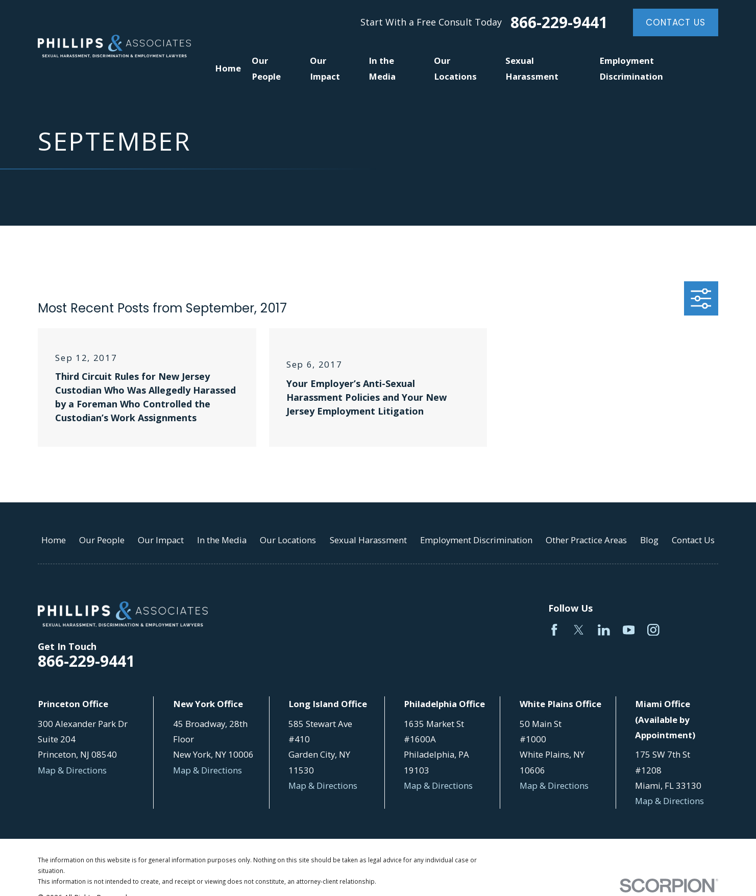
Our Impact (161, 540)
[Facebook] (554, 630)
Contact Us (675, 22)
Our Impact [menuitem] (325, 68)
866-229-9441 (558, 22)
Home (53, 540)
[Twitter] (579, 630)
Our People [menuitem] (266, 68)
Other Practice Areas (586, 540)
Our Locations (288, 540)
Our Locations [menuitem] (455, 68)
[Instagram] (653, 630)
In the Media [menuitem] (382, 68)
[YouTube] (629, 630)
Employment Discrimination (476, 540)
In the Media (222, 540)
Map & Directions (72, 770)
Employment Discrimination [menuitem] (631, 68)
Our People (102, 540)
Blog (649, 540)
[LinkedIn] (604, 630)
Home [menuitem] (228, 68)
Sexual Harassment (368, 540)
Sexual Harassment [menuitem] (531, 68)
